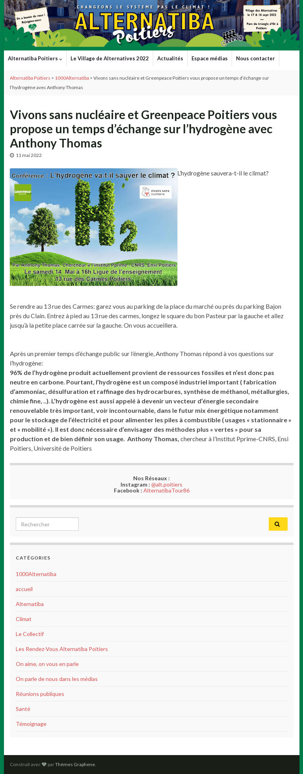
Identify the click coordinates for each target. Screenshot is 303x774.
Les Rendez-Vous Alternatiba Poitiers (62, 648)
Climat (24, 618)
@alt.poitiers (166, 484)
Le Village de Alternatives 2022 (110, 58)
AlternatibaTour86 (166, 490)
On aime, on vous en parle (47, 663)
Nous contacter (255, 58)
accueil (24, 589)
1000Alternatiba (36, 574)
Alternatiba (30, 604)
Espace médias (209, 58)
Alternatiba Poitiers (35, 58)
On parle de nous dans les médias (57, 678)
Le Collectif (30, 633)
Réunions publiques (40, 693)
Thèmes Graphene (75, 764)
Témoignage (31, 723)
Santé (23, 708)
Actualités (170, 58)
